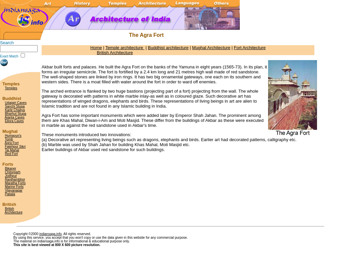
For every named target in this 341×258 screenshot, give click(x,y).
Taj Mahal (12, 150)
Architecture (13, 212)
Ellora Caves (14, 121)
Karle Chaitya (15, 110)
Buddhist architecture (168, 47)
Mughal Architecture (211, 47)
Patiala (10, 194)
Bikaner (10, 168)
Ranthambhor (15, 179)
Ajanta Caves (14, 117)
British (9, 209)
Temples (11, 88)
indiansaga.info (50, 234)
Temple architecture (124, 47)
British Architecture (115, 52)
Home (96, 47)
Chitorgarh (13, 172)
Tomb (9, 139)
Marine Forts (14, 187)
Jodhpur (11, 176)
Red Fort (11, 154)
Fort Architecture (249, 47)
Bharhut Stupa (15, 114)
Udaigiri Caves (16, 103)
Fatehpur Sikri (15, 146)
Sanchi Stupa (15, 106)
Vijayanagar (14, 190)
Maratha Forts (15, 183)
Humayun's (13, 135)
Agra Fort (12, 143)
